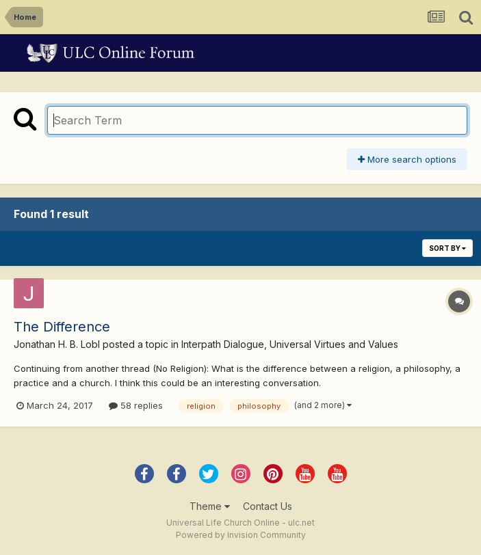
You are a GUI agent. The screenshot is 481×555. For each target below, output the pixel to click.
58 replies (136, 405)
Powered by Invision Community (241, 535)
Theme (210, 506)
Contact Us (267, 506)
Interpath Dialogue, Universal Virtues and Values (289, 344)
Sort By (447, 248)
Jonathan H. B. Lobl (57, 344)
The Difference (62, 327)
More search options (407, 159)
